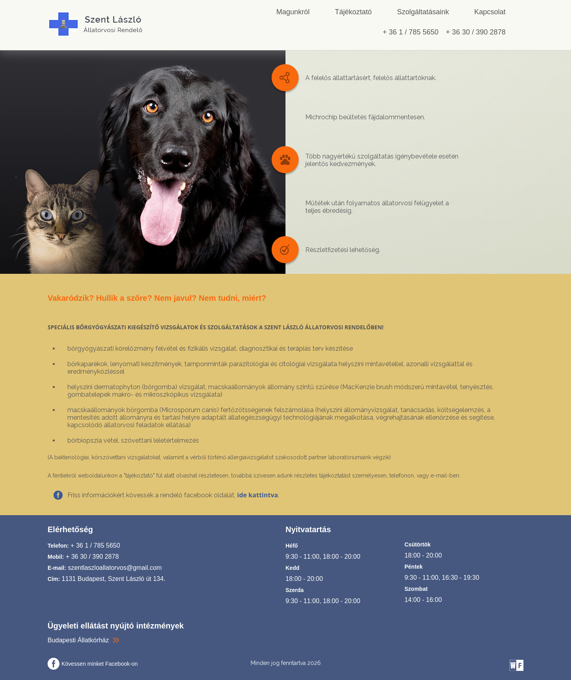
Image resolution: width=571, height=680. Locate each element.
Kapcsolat (490, 12)
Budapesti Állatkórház (78, 640)
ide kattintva (257, 495)
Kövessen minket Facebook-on (99, 664)
